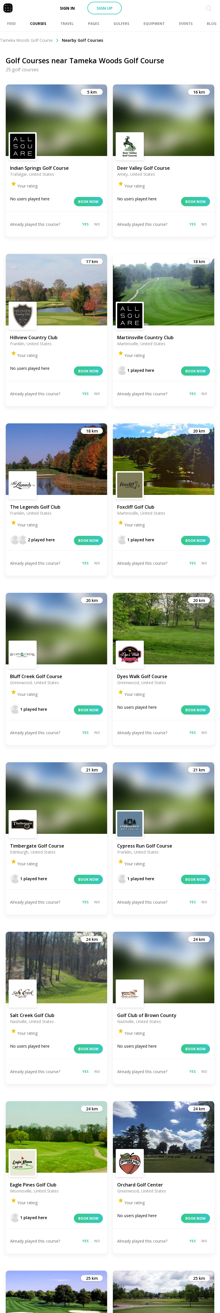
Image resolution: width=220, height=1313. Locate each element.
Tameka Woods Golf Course (29, 40)
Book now (88, 201)
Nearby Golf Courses (82, 40)
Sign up (105, 8)
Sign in (67, 8)
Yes (85, 224)
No (97, 224)
